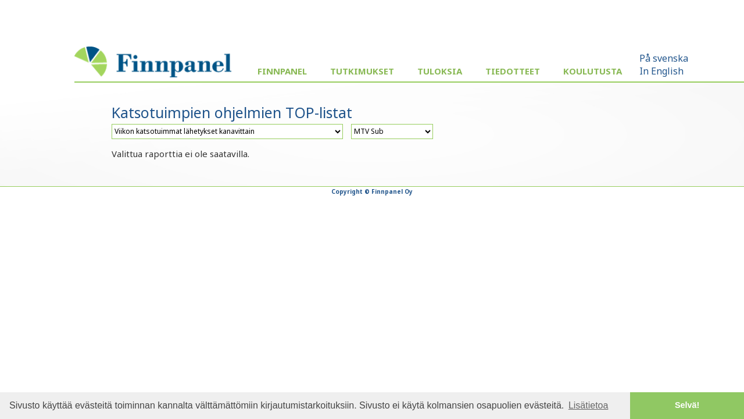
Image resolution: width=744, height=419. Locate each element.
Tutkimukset (362, 71)
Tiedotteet (512, 71)
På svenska (663, 58)
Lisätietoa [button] (588, 405)
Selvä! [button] (687, 405)
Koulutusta (592, 71)
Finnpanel (282, 71)
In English (661, 71)
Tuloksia (439, 71)
